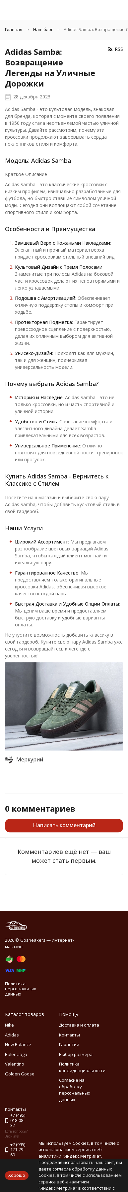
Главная (13, 29)
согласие (61, 1169)
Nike (9, 1025)
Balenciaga (16, 1054)
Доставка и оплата (79, 1025)
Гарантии (69, 1044)
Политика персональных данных (20, 989)
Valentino (14, 1064)
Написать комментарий (64, 825)
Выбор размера (76, 1054)
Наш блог (43, 29)
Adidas (12, 1035)
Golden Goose (19, 1074)
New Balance (18, 1044)
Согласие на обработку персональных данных (74, 1090)
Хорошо (16, 1175)
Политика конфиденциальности (82, 1067)
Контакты (69, 1035)
